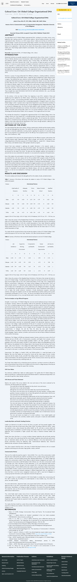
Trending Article (65, 572)
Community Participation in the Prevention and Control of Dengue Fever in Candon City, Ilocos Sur (64, 59)
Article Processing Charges (8, 568)
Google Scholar (32, 547)
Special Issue (64, 570)
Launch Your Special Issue (52, 576)
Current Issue (64, 564)
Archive (3, 571)
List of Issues (64, 567)
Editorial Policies (20, 562)
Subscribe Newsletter (66, 575)
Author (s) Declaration (36, 569)
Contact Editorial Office (37, 575)
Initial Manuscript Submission (38, 560)
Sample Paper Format (51, 562)
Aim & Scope (4, 560)
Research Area (5, 562)
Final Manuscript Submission (38, 566)
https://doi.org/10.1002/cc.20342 (43, 534)
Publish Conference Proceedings (51, 570)
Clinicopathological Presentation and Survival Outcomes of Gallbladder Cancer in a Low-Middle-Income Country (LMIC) (63, 65)
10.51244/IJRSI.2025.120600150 (65, 18)
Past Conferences (50, 573)
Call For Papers (20, 560)
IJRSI (7, 3)
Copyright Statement (21, 571)
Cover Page (34, 572)
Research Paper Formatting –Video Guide (53, 566)
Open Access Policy (21, 568)
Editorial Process (20, 565)
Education (31, 14)
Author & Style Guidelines (52, 560)
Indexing (4, 565)
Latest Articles (65, 561)
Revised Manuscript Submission (36, 563)
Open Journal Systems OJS (7, 573)
